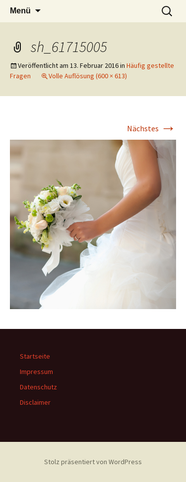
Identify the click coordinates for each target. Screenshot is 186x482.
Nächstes (151, 128)
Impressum (36, 371)
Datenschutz (38, 386)
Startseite (35, 356)
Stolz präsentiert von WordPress (93, 461)
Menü (20, 10)
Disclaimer (35, 402)
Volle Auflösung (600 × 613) (88, 75)
